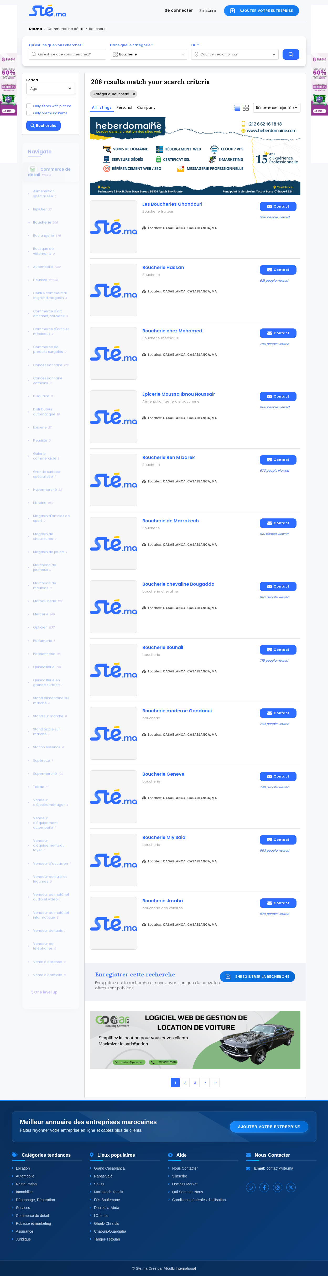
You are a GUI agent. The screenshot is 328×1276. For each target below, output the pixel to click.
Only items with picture (52, 106)
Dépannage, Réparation (33, 1200)
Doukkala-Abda (104, 1208)
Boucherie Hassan (163, 267)
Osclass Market (182, 1184)
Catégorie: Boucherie (110, 93)
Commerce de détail (30, 1215)
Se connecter (179, 10)
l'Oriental (99, 1215)
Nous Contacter (183, 1168)
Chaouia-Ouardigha (108, 1231)
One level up (44, 989)
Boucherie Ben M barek (168, 457)
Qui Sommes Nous (185, 1192)
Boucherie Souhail (162, 647)
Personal (124, 107)
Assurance (22, 1231)
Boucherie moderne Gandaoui (177, 710)
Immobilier (22, 1192)
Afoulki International (180, 1268)
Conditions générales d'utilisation (197, 1200)
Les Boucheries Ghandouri (172, 204)
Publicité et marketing (31, 1223)
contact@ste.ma (280, 1168)
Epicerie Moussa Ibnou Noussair (178, 394)
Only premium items (50, 113)
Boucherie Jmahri (162, 900)
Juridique (21, 1239)
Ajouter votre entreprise (269, 1127)
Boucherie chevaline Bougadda (178, 584)
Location (21, 1168)
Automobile (23, 1176)
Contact (278, 206)
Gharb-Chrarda (104, 1223)
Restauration (24, 1184)
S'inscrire (207, 10)
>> (215, 1082)
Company (146, 107)
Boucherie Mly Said (163, 837)
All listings (102, 107)
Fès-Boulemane (105, 1200)
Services (21, 1208)
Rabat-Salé (101, 1176)
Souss (97, 1184)
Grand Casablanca (107, 1168)
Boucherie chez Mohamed (172, 330)
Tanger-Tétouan (105, 1239)
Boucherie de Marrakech (170, 520)
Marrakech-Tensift (106, 1192)
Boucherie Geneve (163, 774)
